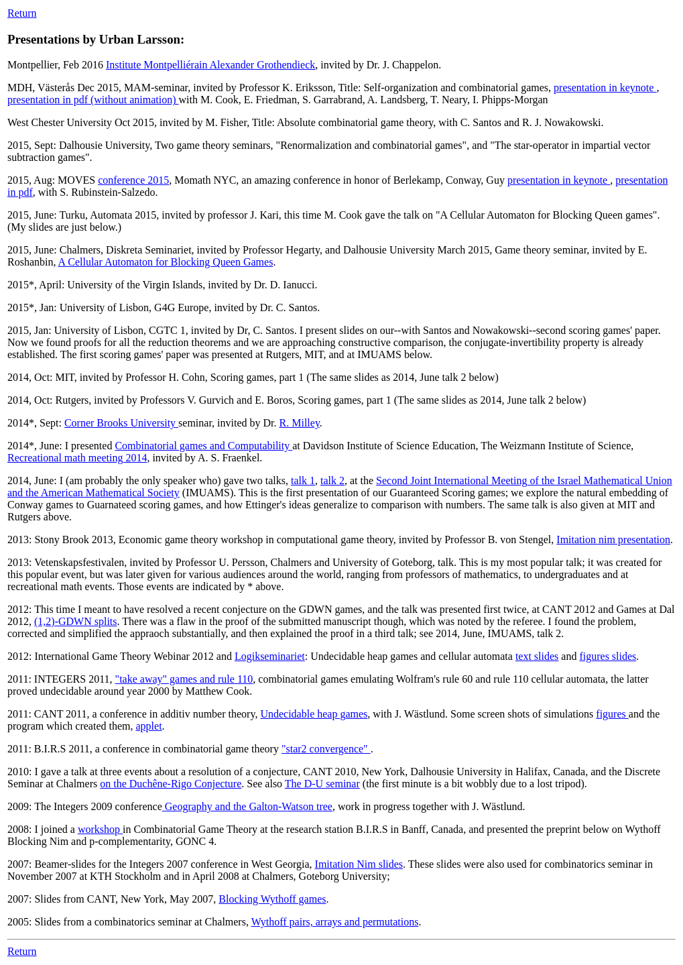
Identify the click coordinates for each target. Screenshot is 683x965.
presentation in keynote (605, 87)
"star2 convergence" (326, 748)
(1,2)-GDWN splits (75, 621)
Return (22, 13)
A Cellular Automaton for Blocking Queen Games (165, 262)
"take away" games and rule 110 (184, 679)
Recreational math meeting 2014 (77, 457)
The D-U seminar (322, 783)
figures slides (607, 656)
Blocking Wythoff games (272, 899)
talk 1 (303, 480)
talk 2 (332, 480)
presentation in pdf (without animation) (93, 99)
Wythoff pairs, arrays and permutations (335, 921)
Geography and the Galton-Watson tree (247, 806)
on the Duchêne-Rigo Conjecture (170, 783)
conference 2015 (133, 180)
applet (148, 726)
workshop (100, 829)
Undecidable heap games (313, 714)
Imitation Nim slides (359, 864)
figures (612, 714)
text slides (536, 656)
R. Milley (300, 423)
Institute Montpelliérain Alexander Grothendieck (210, 64)
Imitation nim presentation (613, 539)
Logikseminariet (270, 656)
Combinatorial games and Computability (203, 445)
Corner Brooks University (121, 423)
